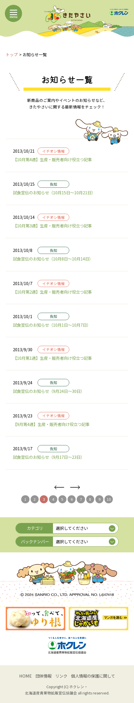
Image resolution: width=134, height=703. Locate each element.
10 (109, 499)
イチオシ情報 (53, 151)
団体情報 (44, 676)
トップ (12, 54)
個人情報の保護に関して (93, 676)
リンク (61, 676)
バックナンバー (35, 541)
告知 (53, 184)
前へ (59, 487)
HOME (25, 676)
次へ (75, 487)
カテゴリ (35, 528)
